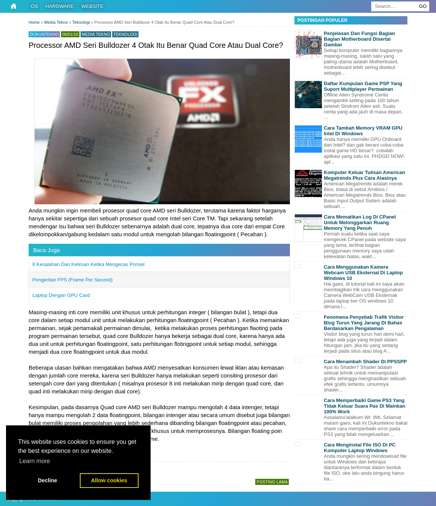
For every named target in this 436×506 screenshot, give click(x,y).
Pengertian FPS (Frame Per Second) (72, 280)
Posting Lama (272, 482)
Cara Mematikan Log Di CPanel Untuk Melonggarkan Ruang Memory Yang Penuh (360, 222)
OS (34, 6)
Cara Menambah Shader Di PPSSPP (365, 361)
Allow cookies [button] (109, 480)
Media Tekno (96, 34)
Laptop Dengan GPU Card (61, 295)
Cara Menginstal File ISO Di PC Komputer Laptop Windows (360, 447)
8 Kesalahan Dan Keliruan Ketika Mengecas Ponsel (88, 264)
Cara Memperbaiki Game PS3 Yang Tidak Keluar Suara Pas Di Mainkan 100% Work (365, 405)
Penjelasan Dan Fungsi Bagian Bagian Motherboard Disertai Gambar (359, 39)
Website (92, 6)
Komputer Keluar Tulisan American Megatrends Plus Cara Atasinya (364, 175)
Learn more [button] (34, 461)
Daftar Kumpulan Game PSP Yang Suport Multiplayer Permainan (363, 86)
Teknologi (125, 34)
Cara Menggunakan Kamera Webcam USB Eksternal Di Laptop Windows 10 (363, 272)
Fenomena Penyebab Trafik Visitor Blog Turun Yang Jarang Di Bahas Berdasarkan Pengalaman (364, 322)
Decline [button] (47, 480)
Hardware (60, 6)
